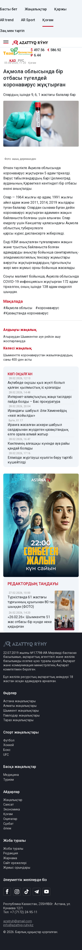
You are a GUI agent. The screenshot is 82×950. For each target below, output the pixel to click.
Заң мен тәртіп (12, 31)
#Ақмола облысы (17, 308)
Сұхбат (8, 824)
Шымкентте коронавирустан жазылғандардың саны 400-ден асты (38, 357)
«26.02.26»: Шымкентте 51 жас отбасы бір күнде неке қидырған (30, 622)
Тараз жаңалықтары (18, 720)
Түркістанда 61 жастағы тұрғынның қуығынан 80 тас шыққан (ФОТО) (31, 602)
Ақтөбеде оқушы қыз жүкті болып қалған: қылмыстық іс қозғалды (36, 385)
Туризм (8, 780)
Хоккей (8, 745)
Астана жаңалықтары (19, 701)
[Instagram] (17, 891)
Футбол (8, 740)
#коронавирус (47, 308)
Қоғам (47, 20)
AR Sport (28, 20)
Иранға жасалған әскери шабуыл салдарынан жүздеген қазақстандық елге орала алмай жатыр (38, 430)
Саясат (8, 804)
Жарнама (10, 858)
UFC (6, 755)
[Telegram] (36, 892)
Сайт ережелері (14, 863)
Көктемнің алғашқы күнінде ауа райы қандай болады (39, 445)
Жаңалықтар (36, 9)
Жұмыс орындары (16, 868)
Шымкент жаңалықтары (21, 711)
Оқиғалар (10, 819)
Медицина (11, 775)
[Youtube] (46, 892)
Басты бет (8, 9)
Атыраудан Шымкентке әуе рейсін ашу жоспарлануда (32, 339)
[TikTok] (26, 891)
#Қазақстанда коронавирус (25, 313)
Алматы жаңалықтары (20, 706)
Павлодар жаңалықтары (21, 715)
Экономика (11, 809)
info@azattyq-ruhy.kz (18, 925)
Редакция (10, 853)
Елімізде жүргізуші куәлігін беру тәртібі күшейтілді (40, 460)
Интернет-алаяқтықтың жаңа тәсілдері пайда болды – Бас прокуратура (40, 399)
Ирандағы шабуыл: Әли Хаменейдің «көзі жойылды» (37, 413)
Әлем (7, 828)
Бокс (6, 750)
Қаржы (60, 9)
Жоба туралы (13, 849)
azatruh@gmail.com (17, 921)
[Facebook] (7, 891)
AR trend (7, 20)
